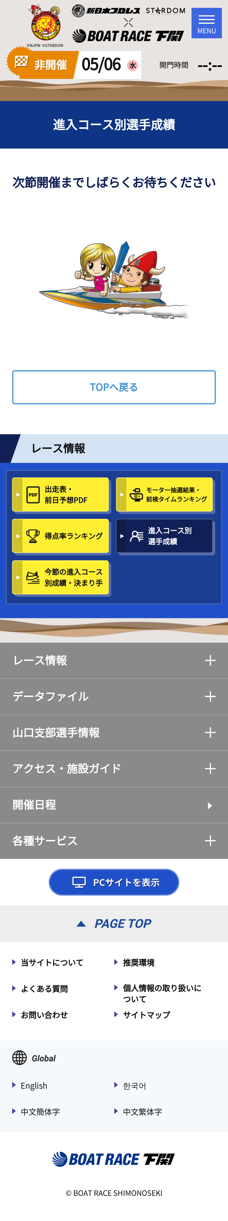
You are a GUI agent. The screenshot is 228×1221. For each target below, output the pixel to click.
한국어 (134, 1086)
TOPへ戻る (114, 387)
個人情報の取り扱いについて (162, 993)
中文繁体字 (142, 1112)
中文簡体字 (40, 1112)
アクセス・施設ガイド (114, 768)
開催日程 (34, 804)
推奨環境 (138, 963)
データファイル (114, 696)
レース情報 (114, 660)
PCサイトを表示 (114, 882)
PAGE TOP (122, 923)
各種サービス (114, 840)
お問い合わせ (44, 1015)
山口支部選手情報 (114, 732)
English (34, 1086)
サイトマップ (146, 1015)
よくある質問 (44, 989)
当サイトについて (52, 963)
